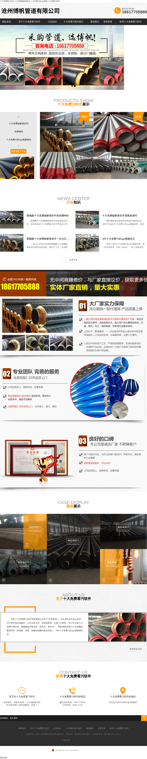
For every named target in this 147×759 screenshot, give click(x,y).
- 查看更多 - (73, 260)
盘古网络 (14, 718)
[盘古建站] (86, 734)
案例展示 (94, 22)
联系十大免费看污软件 (131, 22)
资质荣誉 (107, 22)
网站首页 (6, 22)
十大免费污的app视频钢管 (18, 139)
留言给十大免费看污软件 (22, 696)
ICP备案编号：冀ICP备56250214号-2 (106, 734)
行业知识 (52, 22)
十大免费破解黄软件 (19, 123)
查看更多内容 (136, 649)
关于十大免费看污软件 (29, 22)
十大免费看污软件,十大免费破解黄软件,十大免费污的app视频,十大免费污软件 (30, 1)
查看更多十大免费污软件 (18, 153)
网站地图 (3, 758)
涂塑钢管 (18, 131)
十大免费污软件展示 (73, 22)
